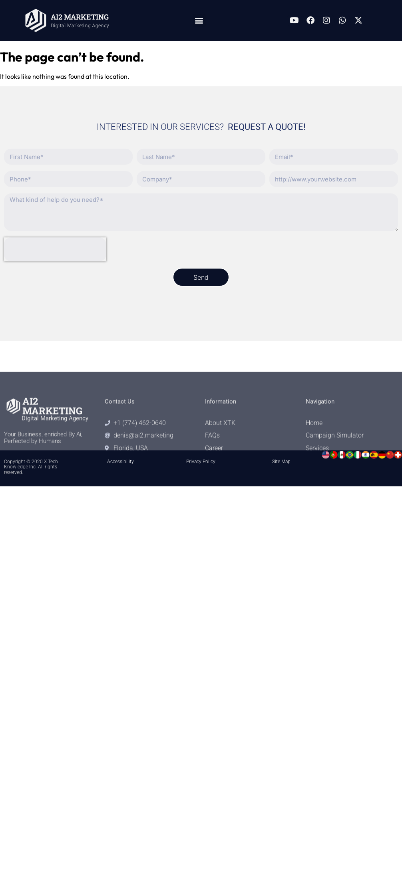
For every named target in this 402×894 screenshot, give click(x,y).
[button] (199, 20)
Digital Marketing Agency (80, 25)
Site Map (281, 461)
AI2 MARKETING (80, 17)
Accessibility (120, 461)
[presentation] (55, 249)
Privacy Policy (200, 461)
